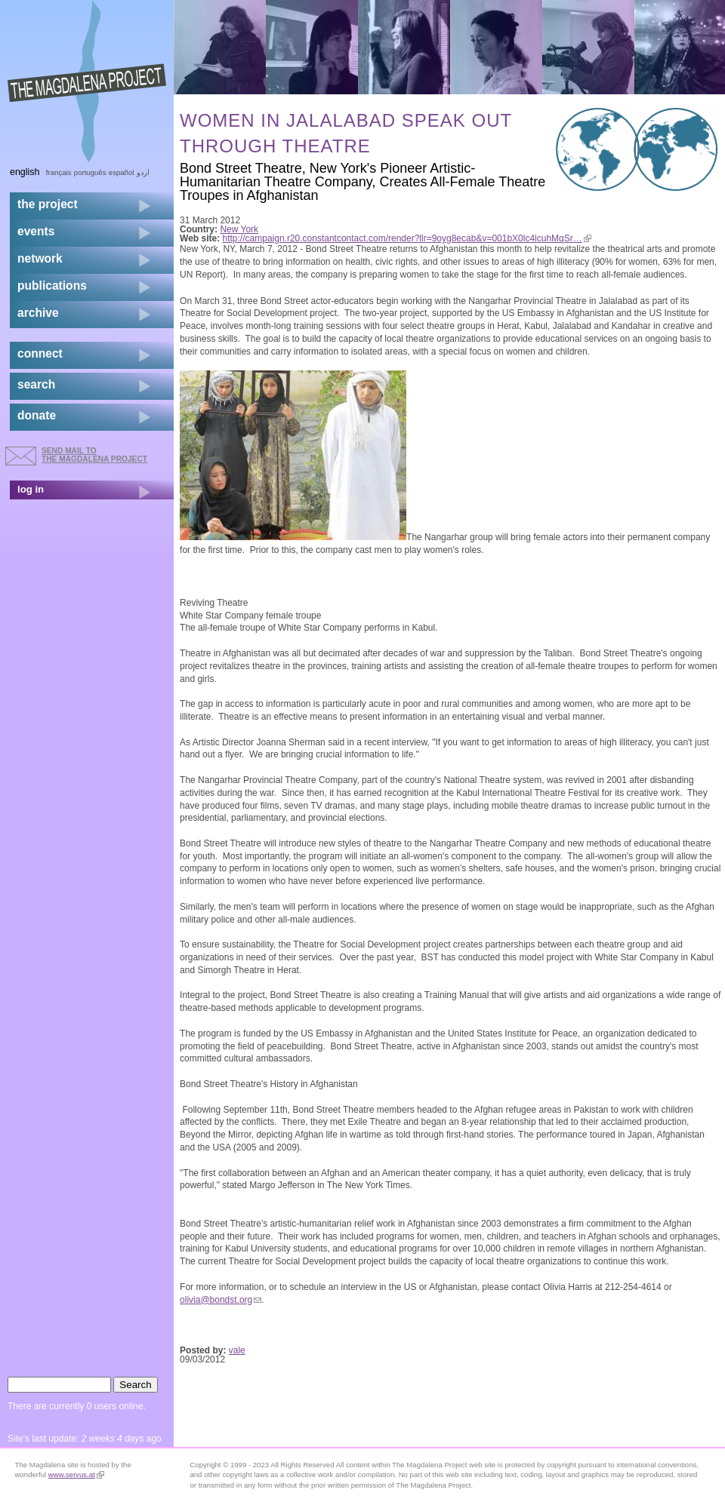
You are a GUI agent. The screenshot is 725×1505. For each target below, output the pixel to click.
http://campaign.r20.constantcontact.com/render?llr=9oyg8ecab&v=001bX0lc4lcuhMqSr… (407, 238)
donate (36, 415)
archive (38, 312)
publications (52, 285)
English (25, 172)
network (40, 258)
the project (47, 204)
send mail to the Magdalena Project (94, 454)
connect (40, 353)
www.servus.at (76, 1474)
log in (30, 489)
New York (239, 229)
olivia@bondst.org (220, 1300)
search (36, 384)
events (35, 231)
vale (237, 1350)
